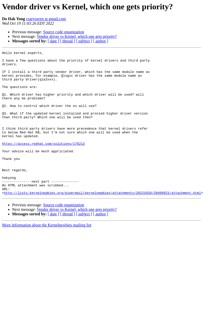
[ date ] (53, 41)
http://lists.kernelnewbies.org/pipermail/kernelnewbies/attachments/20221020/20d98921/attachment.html (102, 221)
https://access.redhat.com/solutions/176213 (43, 162)
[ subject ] (84, 41)
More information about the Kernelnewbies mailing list (46, 254)
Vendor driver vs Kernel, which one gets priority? (77, 36)
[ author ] (100, 41)
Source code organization (63, 32)
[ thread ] (67, 41)
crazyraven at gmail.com (46, 19)
